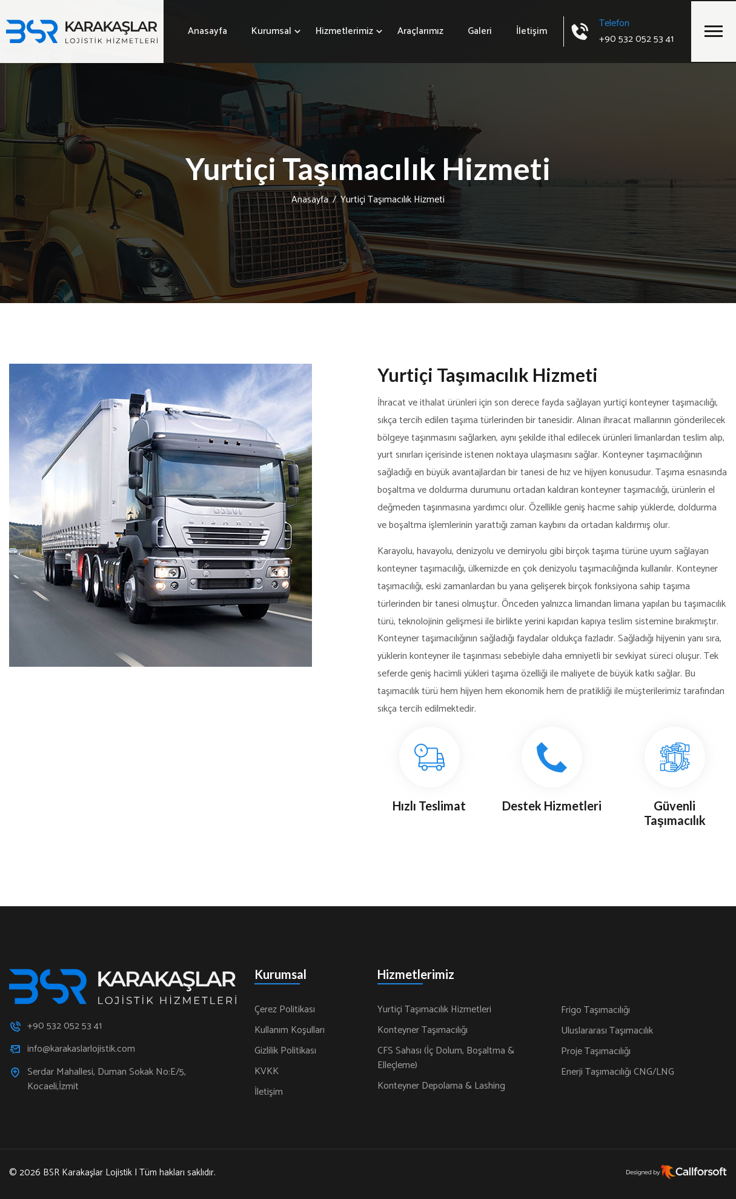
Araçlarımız (420, 31)
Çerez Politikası (284, 1010)
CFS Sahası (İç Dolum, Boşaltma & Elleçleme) (445, 1058)
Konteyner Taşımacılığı (422, 1030)
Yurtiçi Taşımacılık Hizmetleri (434, 1010)
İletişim (531, 31)
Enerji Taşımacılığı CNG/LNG (617, 1072)
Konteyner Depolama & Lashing (441, 1086)
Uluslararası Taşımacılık (607, 1031)
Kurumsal (271, 31)
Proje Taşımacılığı (596, 1051)
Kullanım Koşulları (289, 1030)
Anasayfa (207, 31)
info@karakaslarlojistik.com (81, 1048)
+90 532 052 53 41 (636, 39)
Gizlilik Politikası (285, 1051)
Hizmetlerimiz (344, 31)
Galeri (480, 31)
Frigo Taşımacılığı (595, 1010)
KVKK (266, 1071)
